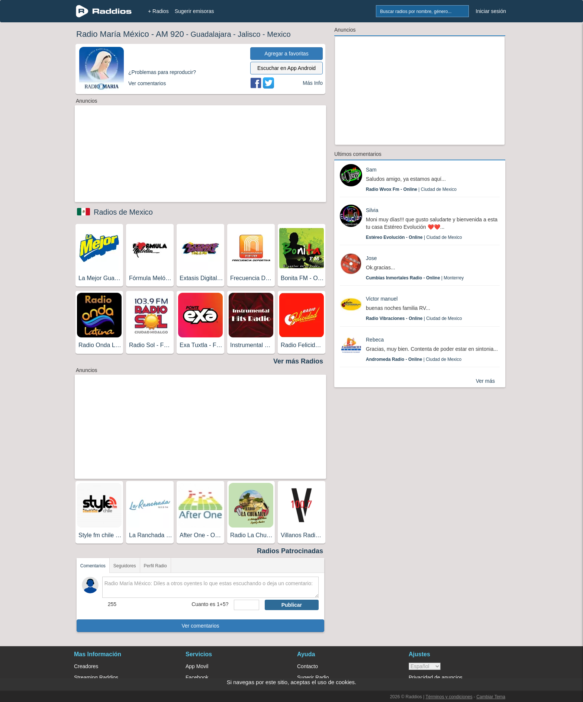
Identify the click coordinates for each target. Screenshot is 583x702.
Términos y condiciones (448, 696)
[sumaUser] (246, 605)
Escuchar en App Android (286, 68)
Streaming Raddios (96, 677)
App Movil (197, 666)
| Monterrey (415, 278)
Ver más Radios (298, 361)
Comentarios (93, 565)
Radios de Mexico (123, 212)
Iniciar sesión (491, 11)
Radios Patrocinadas (290, 551)
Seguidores (124, 565)
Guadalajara (211, 34)
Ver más (485, 381)
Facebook (197, 677)
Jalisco (249, 34)
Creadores (86, 666)
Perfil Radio (155, 565)
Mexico (278, 34)
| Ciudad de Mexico (411, 189)
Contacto (307, 666)
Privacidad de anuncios (436, 677)
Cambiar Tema (490, 696)
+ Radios (158, 11)
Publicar (291, 605)
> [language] (425, 666)
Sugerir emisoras (194, 11)
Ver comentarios (200, 626)
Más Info (313, 83)
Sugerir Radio (313, 677)
